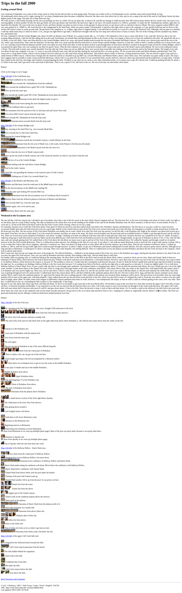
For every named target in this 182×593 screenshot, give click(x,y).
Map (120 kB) (6, 536)
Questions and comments (15, 579)
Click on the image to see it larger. (91, 40)
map (136, 253)
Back (3, 579)
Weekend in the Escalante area (16, 215)
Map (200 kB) (6, 76)
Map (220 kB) (6, 448)
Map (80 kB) (6, 181)
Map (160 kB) (6, 302)
